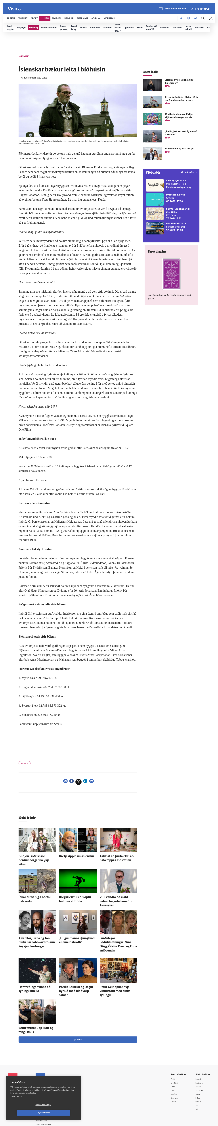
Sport (174, 1060)
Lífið (173, 1064)
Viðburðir (200, 1064)
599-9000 (17, 1082)
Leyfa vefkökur (61, 1113)
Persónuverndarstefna (18, 1071)
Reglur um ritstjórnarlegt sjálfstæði (19, 1065)
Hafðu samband (48, 1072)
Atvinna (199, 1060)
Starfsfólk (45, 1084)
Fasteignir (200, 1056)
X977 (198, 1080)
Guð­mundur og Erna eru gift (179, 149)
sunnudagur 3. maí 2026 (174, 9)
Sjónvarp (175, 1072)
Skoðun (175, 1068)
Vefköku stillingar (25, 1113)
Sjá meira (77, 1013)
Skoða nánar (16, 1105)
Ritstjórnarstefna (49, 1076)
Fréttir (174, 1053)
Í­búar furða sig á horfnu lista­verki (36, 892)
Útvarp (174, 1076)
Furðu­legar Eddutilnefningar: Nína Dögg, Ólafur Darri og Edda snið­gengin (117, 930)
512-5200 (49, 1064)
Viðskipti (175, 1056)
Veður (198, 1068)
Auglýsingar (46, 1068)
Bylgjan (199, 1072)
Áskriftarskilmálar (49, 1080)
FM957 (199, 1076)
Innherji (199, 1053)
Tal (197, 1084)
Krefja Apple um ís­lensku (72, 857)
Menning (26, 764)
